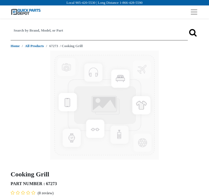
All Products (34, 46)
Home (15, 46)
